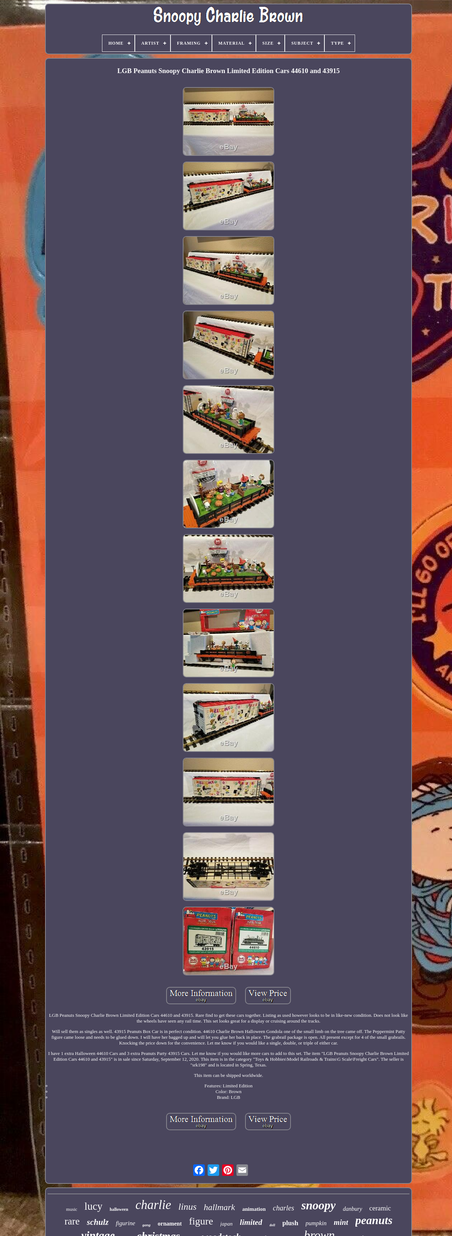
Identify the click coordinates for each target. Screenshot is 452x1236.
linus (187, 1206)
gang (146, 1225)
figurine (125, 1223)
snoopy (318, 1205)
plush (290, 1223)
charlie (153, 1205)
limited (251, 1222)
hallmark (219, 1207)
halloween (119, 1209)
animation (254, 1209)
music (71, 1209)
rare (72, 1221)
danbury (352, 1209)
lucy (93, 1206)
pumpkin (316, 1223)
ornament (170, 1224)
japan (226, 1224)
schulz (97, 1222)
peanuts (374, 1220)
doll (272, 1225)
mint (341, 1222)
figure (201, 1221)
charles (283, 1208)
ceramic (380, 1208)
